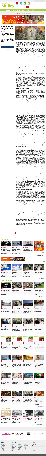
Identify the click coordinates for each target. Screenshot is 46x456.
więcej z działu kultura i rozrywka (39, 296)
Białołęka (6, 12)
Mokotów (11, 12)
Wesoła (19, 13)
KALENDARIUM (21, 3)
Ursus (40, 12)
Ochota (14, 12)
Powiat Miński (17, 12)
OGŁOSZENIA (24, 3)
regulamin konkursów (4, 450)
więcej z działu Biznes (41, 387)
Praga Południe (26, 12)
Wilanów (22, 13)
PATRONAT (38, 10)
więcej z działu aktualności (40, 255)
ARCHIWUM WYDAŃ (17, 3)
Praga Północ (21, 12)
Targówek (37, 12)
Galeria (23, 10)
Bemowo (3, 12)
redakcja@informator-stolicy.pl (37, 445)
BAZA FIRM (29, 3)
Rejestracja (42, 0)
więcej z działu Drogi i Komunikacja (39, 314)
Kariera (32, 10)
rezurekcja (7, 49)
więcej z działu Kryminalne (40, 332)
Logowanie (36, 0)
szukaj (27, 6)
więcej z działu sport (41, 278)
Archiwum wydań (16, 10)
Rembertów (30, 12)
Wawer (17, 13)
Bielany (9, 12)
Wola (26, 13)
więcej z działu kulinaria (41, 406)
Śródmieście (33, 12)
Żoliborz (29, 13)
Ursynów (42, 12)
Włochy (24, 13)
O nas (28, 10)
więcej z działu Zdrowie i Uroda (40, 424)
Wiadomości (8, 10)
